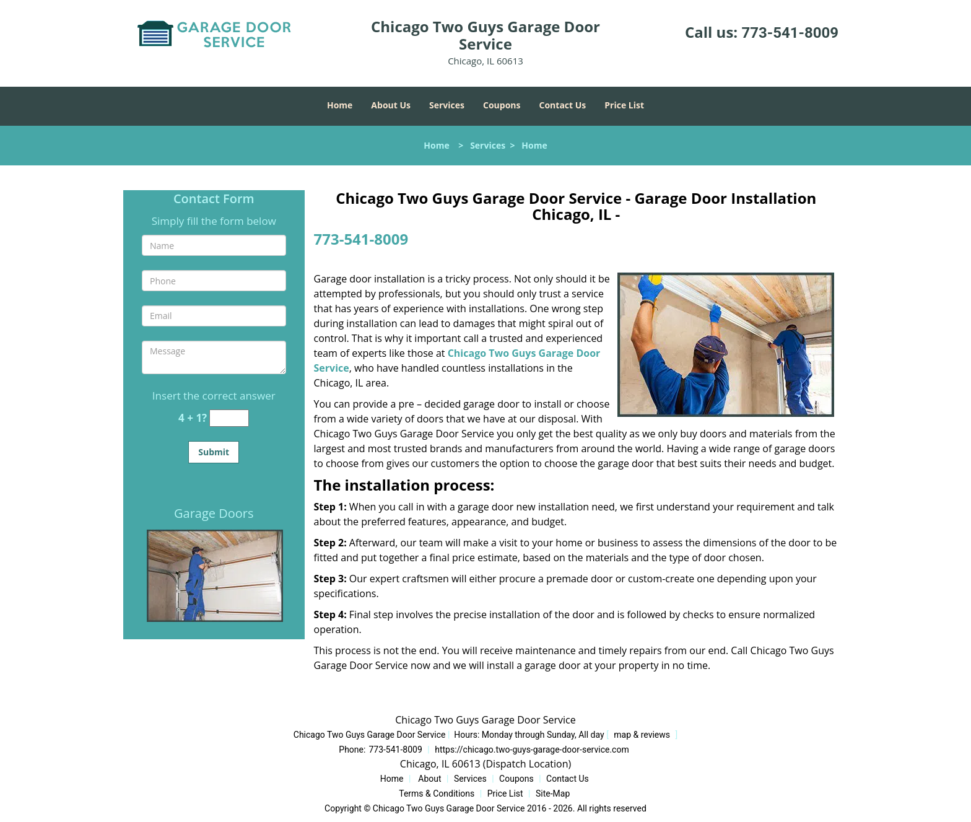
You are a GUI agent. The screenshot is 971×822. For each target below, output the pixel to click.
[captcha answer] (229, 418)
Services (446, 105)
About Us (391, 105)
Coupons (501, 105)
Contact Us (562, 105)
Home (339, 105)
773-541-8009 (789, 33)
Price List (624, 105)
